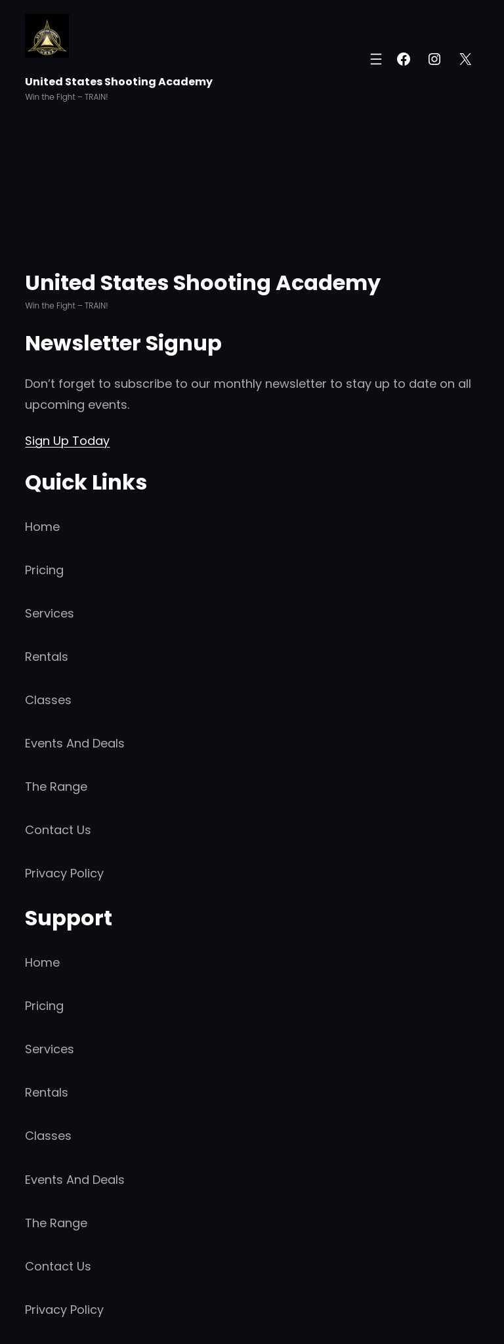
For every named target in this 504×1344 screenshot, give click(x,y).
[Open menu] (376, 59)
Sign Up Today (67, 440)
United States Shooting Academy (119, 81)
